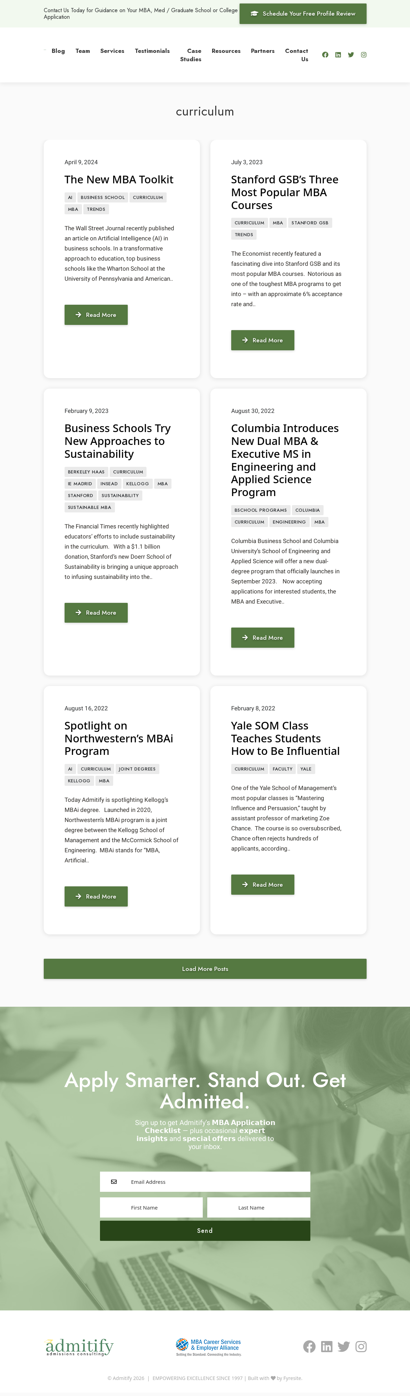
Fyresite (292, 1381)
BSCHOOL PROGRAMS (261, 511)
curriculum (148, 197)
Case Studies (190, 55)
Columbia (307, 511)
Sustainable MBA (89, 509)
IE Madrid (80, 485)
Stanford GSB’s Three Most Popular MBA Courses (286, 191)
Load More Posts (205, 971)
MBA (73, 209)
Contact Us (296, 55)
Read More (97, 315)
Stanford (81, 497)
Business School (103, 197)
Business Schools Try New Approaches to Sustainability (119, 441)
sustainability (120, 497)
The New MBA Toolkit (121, 178)
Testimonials (152, 51)
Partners (263, 51)
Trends (96, 209)
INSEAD (109, 485)
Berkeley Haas (86, 473)
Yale (306, 771)
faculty (283, 771)
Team (82, 51)
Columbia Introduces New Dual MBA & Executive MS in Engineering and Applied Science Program (286, 460)
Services (112, 51)
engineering (289, 523)
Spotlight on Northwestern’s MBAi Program (121, 739)
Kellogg (137, 485)
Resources (226, 51)
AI (70, 197)
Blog (58, 51)
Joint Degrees (137, 771)
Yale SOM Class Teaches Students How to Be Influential (287, 739)
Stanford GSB (310, 223)
